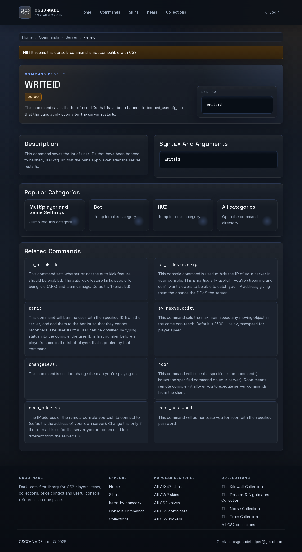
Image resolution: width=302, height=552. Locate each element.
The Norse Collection (240, 508)
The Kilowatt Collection (242, 486)
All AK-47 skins (168, 486)
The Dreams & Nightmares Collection (245, 497)
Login (271, 12)
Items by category (125, 503)
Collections (176, 12)
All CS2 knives (167, 503)
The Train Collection (239, 516)
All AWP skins (166, 494)
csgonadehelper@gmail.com (258, 541)
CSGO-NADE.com (35, 541)
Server (71, 37)
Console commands (126, 511)
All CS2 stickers (168, 519)
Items (152, 12)
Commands (110, 12)
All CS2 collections (238, 524)
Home (86, 12)
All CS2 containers (170, 511)
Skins (134, 12)
